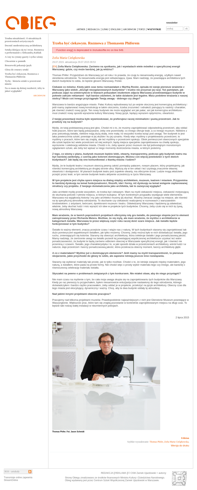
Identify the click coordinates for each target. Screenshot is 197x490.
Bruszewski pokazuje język (18, 65)
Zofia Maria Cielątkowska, (176, 441)
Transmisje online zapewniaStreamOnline (18, 479)
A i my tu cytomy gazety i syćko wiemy (24, 57)
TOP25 (141, 29)
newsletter (172, 22)
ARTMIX (80, 29)
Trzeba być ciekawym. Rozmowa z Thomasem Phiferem (22, 75)
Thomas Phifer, (157, 441)
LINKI (105, 29)
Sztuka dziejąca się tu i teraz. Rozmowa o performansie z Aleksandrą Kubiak (24, 51)
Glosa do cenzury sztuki (16, 69)
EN (54, 66)
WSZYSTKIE (154, 29)
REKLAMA (120, 473)
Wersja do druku (180, 445)
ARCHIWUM (129, 29)
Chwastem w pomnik (15, 61)
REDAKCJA (94, 29)
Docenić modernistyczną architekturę (23, 45)
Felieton (185, 438)
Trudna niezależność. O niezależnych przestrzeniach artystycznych (23, 40)
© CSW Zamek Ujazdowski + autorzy (147, 473)
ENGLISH (115, 29)
